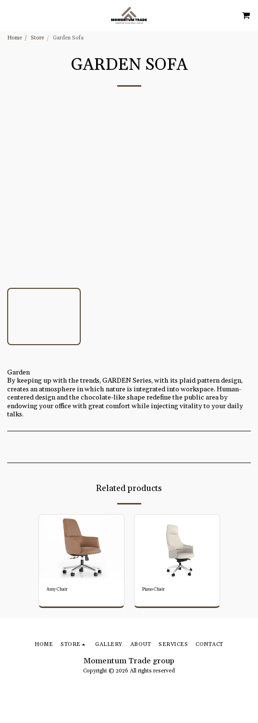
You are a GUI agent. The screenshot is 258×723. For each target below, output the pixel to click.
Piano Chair (153, 589)
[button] (10, 15)
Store (37, 38)
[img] (81, 547)
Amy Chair (57, 589)
